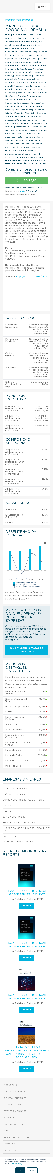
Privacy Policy (12, 1144)
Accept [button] (20, 1170)
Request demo (12, 1105)
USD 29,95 (27, 180)
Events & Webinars (15, 1111)
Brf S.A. (7, 806)
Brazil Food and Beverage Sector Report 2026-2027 (27, 893)
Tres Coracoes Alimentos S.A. (20, 823)
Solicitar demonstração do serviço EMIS (26, 650)
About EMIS (10, 1085)
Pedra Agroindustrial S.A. (18, 842)
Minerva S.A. (10, 811)
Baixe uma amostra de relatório (20, 195)
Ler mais (26, 906)
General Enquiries (15, 1098)
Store (7, 1131)
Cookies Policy (16, 1164)
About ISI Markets (14, 1092)
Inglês (22, 191)
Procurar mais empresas (19, 20)
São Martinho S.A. (13, 836)
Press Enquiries (13, 1124)
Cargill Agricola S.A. (15, 789)
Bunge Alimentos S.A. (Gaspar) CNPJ (23, 800)
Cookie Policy (12, 1150)
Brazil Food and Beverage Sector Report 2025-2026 (27, 945)
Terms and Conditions (17, 1137)
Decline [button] (32, 1170)
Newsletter (11, 1118)
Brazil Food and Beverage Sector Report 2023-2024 (27, 997)
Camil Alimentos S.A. (14, 817)
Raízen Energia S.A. (14, 794)
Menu (42, 6)
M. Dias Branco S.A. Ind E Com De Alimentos (26, 829)
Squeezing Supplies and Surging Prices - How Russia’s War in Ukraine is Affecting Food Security (26, 1052)
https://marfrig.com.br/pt (31, 277)
